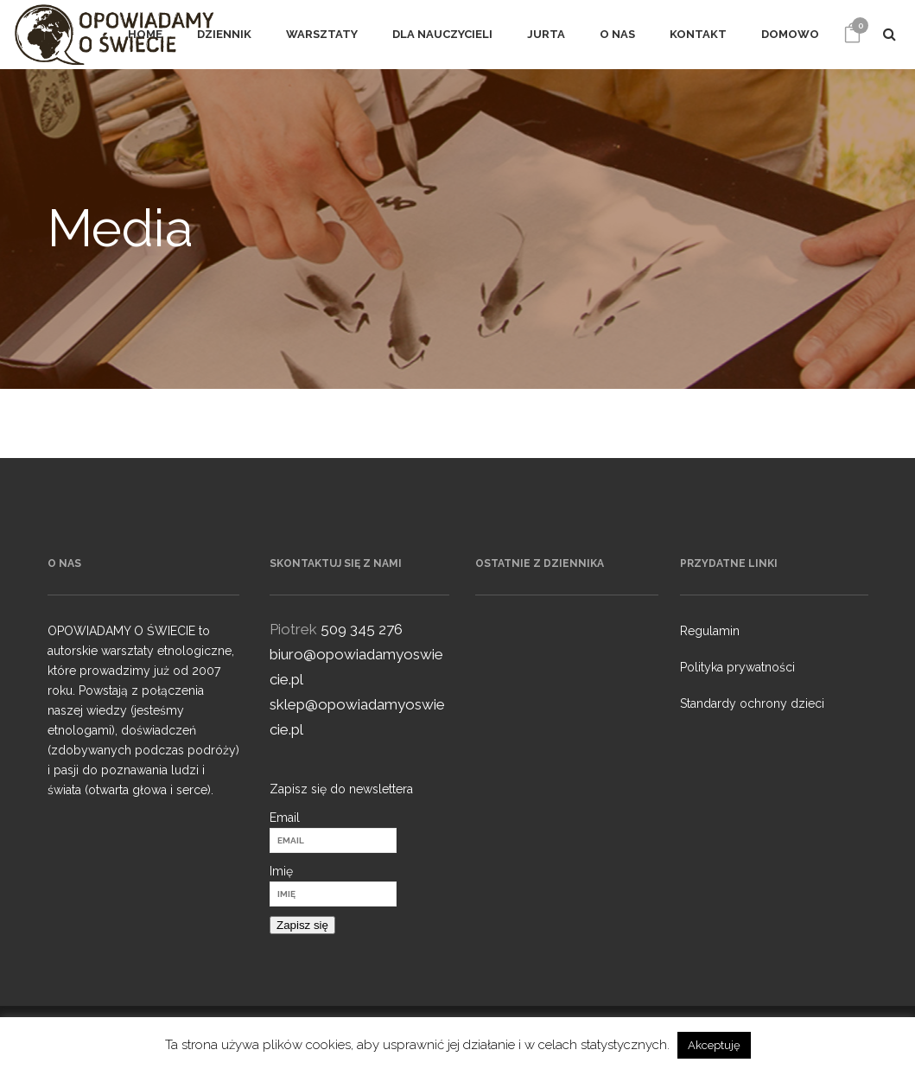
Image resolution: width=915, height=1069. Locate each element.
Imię (281, 871)
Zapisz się (302, 925)
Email (285, 817)
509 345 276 (362, 629)
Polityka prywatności (737, 667)
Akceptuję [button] (714, 1045)
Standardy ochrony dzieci (752, 703)
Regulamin (710, 631)
